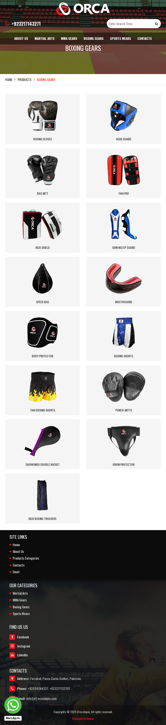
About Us (21, 38)
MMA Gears (69, 38)
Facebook (19, 637)
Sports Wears (120, 38)
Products (25, 79)
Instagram (20, 646)
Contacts (144, 38)
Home (8, 79)
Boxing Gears (94, 38)
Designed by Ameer (83, 718)
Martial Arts (44, 38)
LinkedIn (19, 655)
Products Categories (26, 558)
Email (16, 572)
